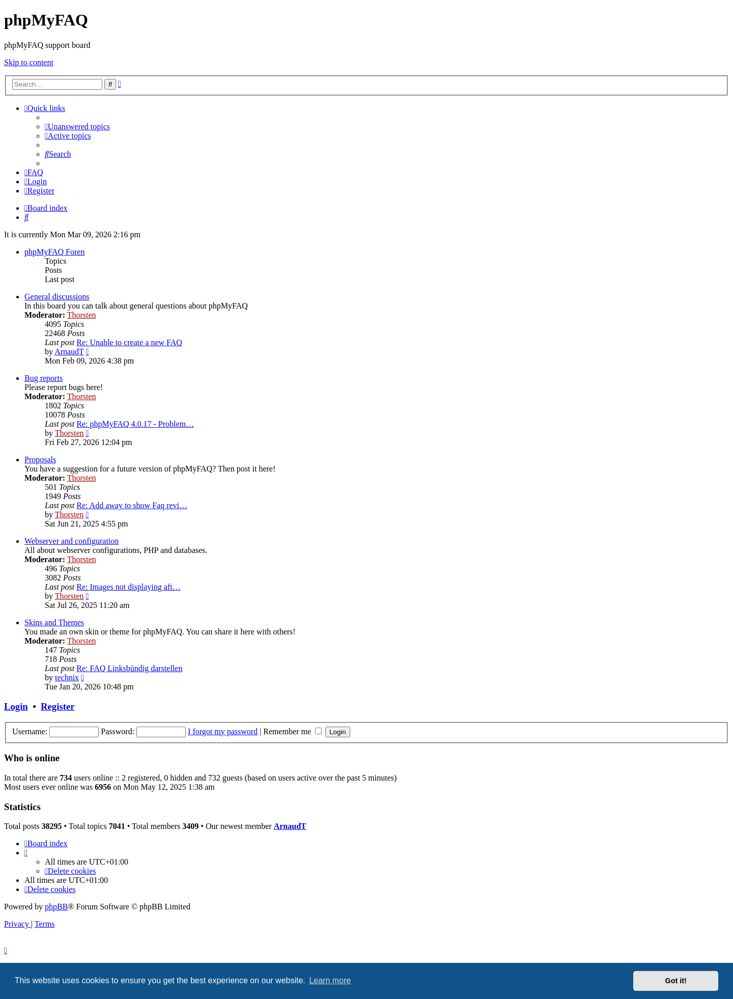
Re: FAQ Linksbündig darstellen (129, 668)
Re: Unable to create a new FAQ (129, 342)
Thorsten (81, 315)
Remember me (292, 731)
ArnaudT (68, 351)
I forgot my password (223, 731)
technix (67, 677)
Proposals (40, 459)
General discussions (57, 296)
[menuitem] (77, 126)
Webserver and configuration (71, 541)
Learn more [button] (330, 980)
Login (16, 706)
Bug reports (43, 378)
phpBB (56, 906)
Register (57, 706)
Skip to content (28, 62)
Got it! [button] (676, 981)
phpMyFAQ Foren (54, 251)
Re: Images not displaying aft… (128, 586)
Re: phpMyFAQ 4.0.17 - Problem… (135, 424)
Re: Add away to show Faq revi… (131, 505)
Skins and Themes (54, 622)
